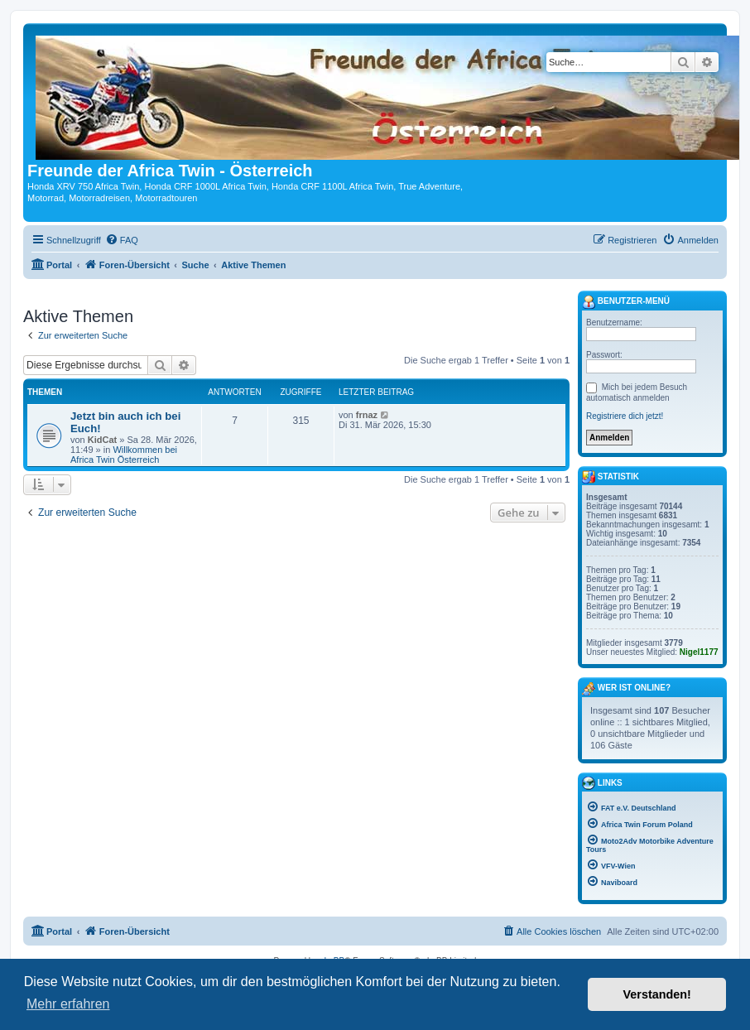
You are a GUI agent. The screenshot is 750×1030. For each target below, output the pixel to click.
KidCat (102, 440)
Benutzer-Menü (626, 302)
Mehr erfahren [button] (68, 1004)
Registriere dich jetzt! (624, 416)
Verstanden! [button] (657, 994)
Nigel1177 (699, 652)
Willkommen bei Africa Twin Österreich (123, 454)
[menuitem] (121, 240)
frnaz (366, 415)
